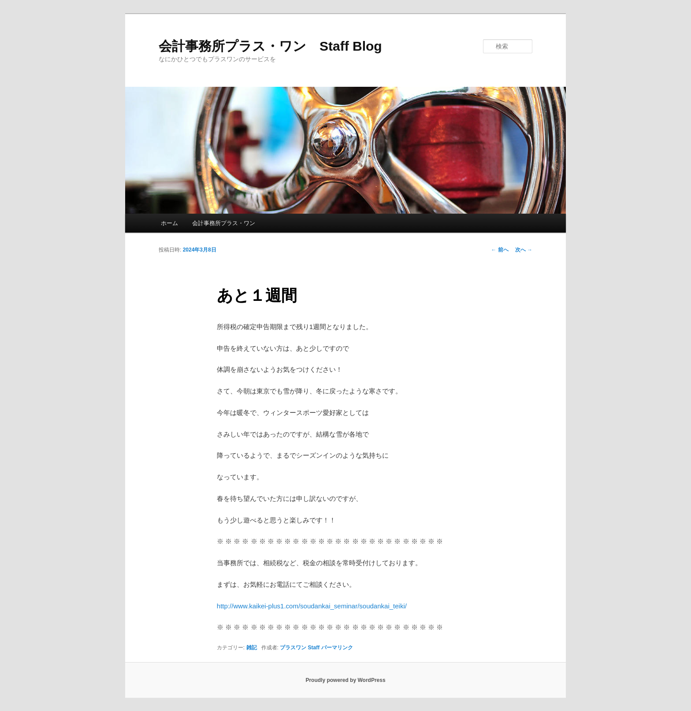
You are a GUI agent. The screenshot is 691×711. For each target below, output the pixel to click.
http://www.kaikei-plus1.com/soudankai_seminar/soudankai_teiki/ (312, 606)
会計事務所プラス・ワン (223, 223)
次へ (523, 250)
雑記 (251, 647)
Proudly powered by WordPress (345, 680)
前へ (499, 250)
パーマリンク (337, 647)
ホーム (169, 223)
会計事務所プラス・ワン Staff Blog (270, 46)
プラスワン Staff (299, 647)
